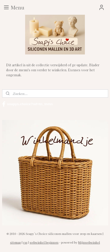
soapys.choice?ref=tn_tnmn (27, 104)
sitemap (15, 242)
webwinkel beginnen (44, 242)
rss (25, 242)
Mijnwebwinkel (89, 242)
